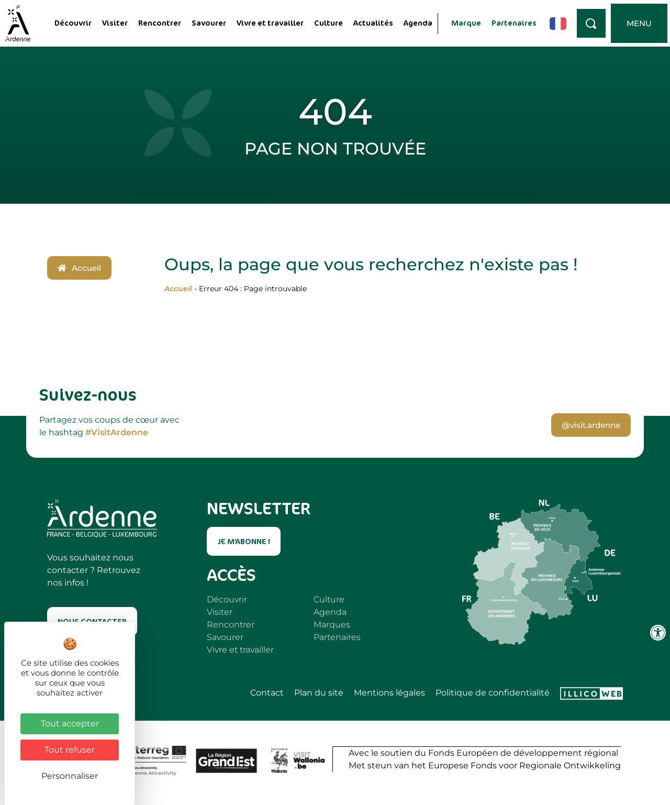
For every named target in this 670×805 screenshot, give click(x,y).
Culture (328, 22)
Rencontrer (159, 22)
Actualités (373, 22)
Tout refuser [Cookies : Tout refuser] (69, 750)
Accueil (178, 288)
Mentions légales (389, 693)
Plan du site (318, 693)
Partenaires (514, 22)
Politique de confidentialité (493, 693)
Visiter (115, 22)
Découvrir (73, 22)
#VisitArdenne (116, 432)
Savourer (209, 22)
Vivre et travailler (270, 22)
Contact (267, 693)
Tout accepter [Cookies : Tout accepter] (70, 724)
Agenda (418, 22)
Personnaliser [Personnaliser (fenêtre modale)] (69, 776)
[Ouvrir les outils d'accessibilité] (657, 632)
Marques (332, 625)
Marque (466, 22)
